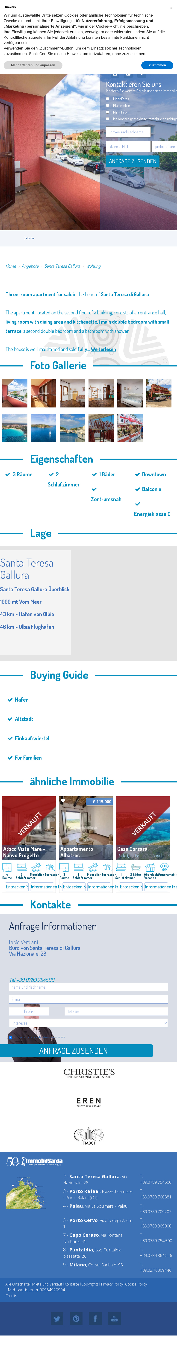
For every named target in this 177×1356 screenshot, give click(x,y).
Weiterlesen (103, 349)
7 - (81, 1235)
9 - (74, 1265)
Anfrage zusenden (132, 161)
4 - (73, 1206)
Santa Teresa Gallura (62, 266)
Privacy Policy (56, 1037)
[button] (171, 7)
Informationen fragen (42, 887)
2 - (91, 1176)
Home (11, 266)
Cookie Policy (136, 1284)
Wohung (93, 266)
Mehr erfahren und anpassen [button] (33, 65)
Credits (11, 1295)
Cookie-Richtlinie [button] (111, 26)
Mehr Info (120, 112)
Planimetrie (121, 105)
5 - (80, 1220)
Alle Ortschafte (18, 1284)
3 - (81, 1191)
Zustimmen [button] (157, 65)
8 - (78, 1250)
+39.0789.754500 (35, 979)
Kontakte (71, 1284)
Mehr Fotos (121, 98)
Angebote (30, 266)
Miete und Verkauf (47, 1284)
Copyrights (90, 1284)
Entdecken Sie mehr (17, 887)
